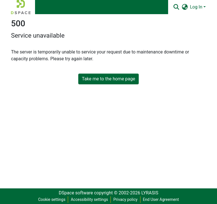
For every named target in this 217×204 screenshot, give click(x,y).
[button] (21, 7)
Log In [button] (196, 7)
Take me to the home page (108, 78)
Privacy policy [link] (125, 199)
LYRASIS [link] (149, 193)
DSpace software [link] (76, 193)
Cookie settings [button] (52, 199)
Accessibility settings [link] (89, 199)
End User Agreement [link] (161, 199)
